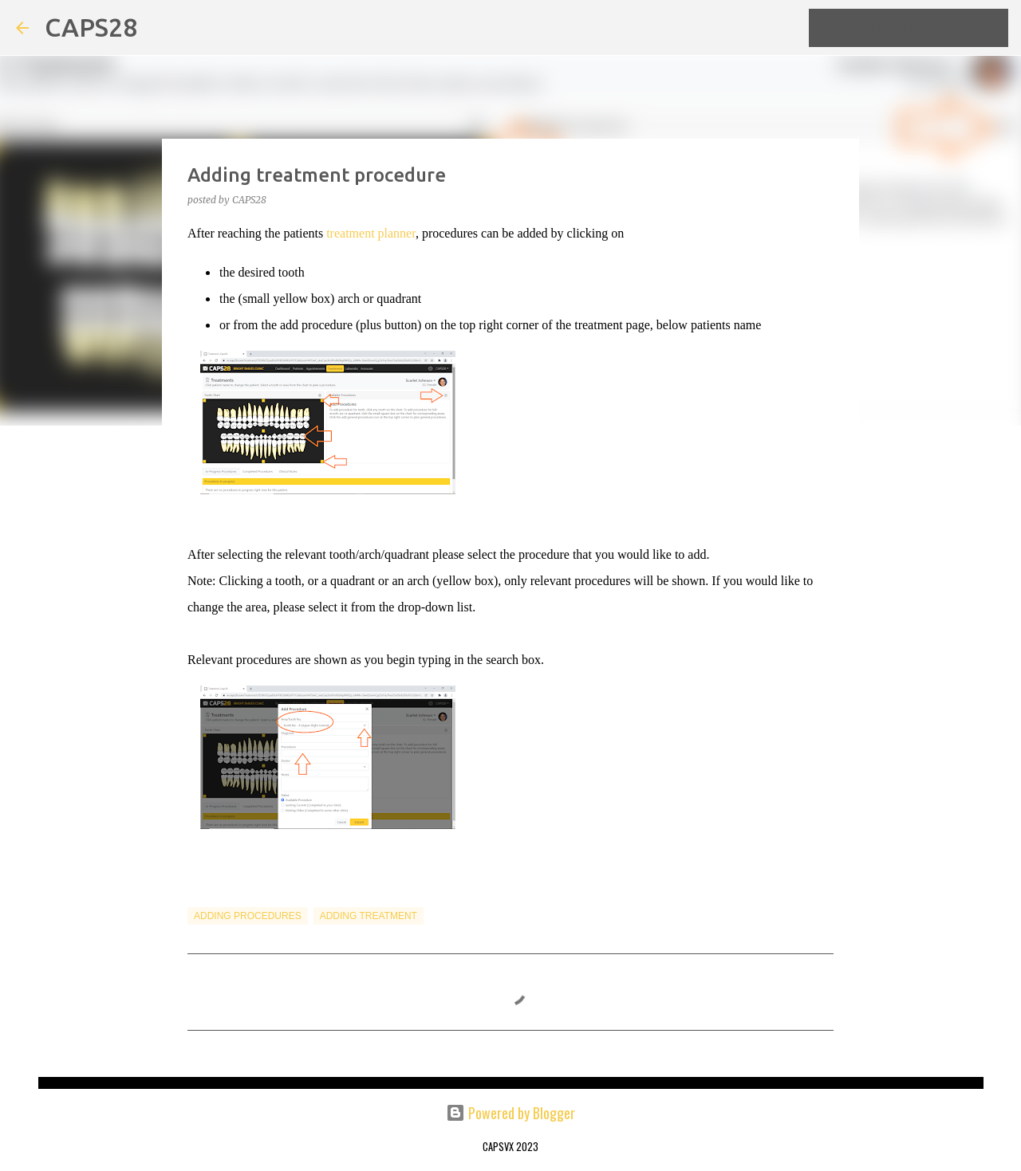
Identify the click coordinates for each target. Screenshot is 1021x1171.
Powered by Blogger (510, 1112)
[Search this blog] (924, 28)
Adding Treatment (368, 915)
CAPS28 (91, 27)
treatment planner (371, 233)
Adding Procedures (248, 915)
